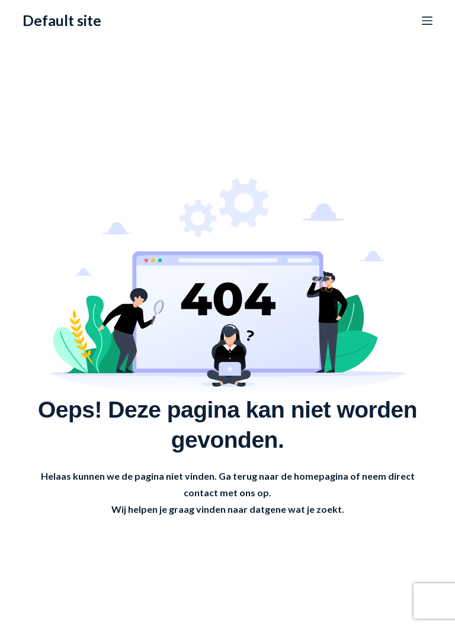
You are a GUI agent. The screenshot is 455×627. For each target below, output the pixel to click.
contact (201, 492)
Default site (62, 20)
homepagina (321, 475)
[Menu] (427, 20)
